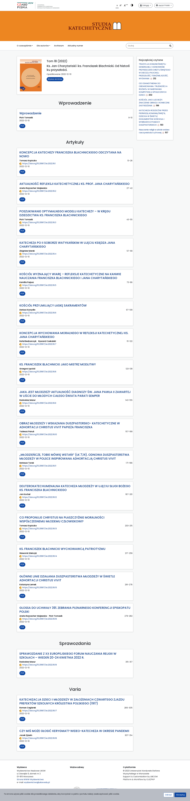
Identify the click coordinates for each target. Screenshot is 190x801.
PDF (22, 126)
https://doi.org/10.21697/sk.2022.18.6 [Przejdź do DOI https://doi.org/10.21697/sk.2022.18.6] (37, 312)
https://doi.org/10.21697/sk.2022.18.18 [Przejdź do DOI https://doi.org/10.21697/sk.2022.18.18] (38, 738)
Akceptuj (180, 794)
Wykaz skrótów (55, 79)
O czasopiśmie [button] (24, 45)
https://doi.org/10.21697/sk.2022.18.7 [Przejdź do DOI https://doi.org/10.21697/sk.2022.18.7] (37, 344)
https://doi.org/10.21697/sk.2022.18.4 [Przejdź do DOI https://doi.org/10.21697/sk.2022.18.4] (37, 253)
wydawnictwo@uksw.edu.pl (37, 782)
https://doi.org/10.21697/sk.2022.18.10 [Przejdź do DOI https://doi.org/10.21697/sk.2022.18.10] (38, 434)
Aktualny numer (75, 45)
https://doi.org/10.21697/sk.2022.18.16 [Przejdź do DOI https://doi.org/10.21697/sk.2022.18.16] (38, 619)
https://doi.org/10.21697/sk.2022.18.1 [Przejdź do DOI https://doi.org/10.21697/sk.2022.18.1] (37, 163)
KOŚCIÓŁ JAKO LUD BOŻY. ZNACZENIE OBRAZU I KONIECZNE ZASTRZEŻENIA (154, 102)
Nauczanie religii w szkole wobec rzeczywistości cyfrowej (154, 131)
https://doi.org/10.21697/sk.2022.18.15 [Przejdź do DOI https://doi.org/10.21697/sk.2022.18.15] (38, 587)
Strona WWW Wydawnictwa (30, 779)
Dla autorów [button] (43, 45)
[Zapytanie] (147, 45)
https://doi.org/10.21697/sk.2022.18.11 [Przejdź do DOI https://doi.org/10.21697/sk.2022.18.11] (37, 465)
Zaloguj (144, 5)
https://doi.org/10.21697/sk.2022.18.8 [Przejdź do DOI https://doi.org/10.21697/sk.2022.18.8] (37, 371)
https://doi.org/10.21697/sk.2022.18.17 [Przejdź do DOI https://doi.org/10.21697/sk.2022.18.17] (38, 710)
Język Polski (163, 5)
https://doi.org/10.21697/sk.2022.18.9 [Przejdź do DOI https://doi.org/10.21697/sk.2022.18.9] (37, 403)
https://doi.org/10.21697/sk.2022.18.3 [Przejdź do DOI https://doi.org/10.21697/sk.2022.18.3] (37, 222)
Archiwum (59, 45)
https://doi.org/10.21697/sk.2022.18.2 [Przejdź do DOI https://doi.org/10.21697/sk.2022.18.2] (37, 191)
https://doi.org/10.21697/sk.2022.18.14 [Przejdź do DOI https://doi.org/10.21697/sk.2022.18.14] (38, 556)
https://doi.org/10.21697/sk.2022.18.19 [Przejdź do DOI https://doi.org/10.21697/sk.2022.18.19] (38, 664)
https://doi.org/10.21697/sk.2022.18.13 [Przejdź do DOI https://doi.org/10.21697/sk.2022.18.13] (38, 528)
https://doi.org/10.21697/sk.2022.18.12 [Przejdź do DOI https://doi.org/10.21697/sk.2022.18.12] (38, 497)
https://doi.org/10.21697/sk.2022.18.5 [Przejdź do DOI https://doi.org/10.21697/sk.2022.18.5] (37, 285)
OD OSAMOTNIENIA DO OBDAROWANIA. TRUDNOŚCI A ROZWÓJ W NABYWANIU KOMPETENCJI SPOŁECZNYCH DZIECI (153, 89)
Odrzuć (168, 794)
